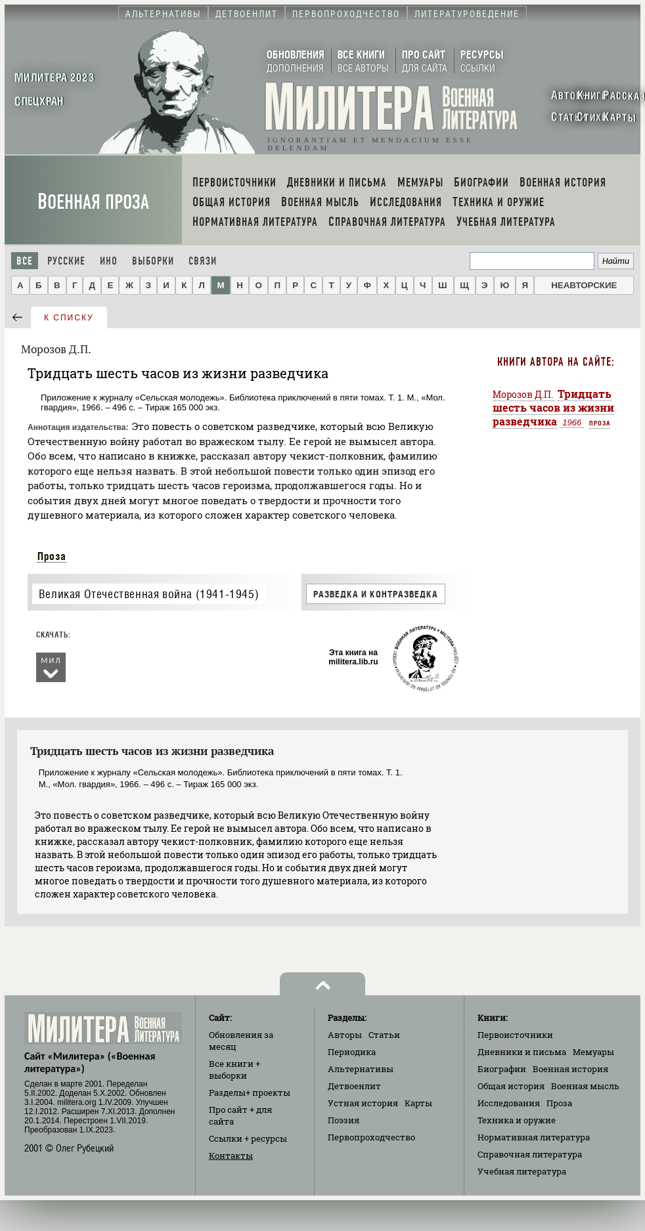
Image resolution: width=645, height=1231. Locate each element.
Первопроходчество (371, 1137)
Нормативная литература (534, 1137)
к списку (69, 317)
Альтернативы (360, 1069)
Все (24, 261)
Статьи (384, 1035)
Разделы (249, 1092)
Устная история (363, 1103)
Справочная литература (530, 1154)
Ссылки (248, 1138)
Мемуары (593, 1052)
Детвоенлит (354, 1086)
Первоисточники (515, 1035)
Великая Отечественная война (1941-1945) (149, 594)
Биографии (502, 1069)
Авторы (345, 1035)
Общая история (511, 1086)
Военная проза (93, 202)
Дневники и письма (522, 1052)
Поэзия (343, 1120)
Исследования (509, 1103)
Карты (418, 1103)
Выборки (153, 261)
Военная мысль (585, 1086)
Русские (66, 261)
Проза (51, 556)
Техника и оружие (517, 1120)
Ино (109, 261)
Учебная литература (522, 1171)
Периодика (352, 1052)
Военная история (570, 1069)
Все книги (234, 1069)
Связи (203, 261)
